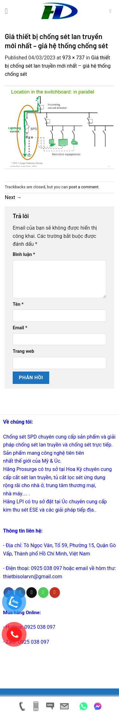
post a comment (83, 187)
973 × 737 (73, 58)
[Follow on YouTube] (55, 592)
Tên (18, 304)
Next (13, 197)
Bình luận (24, 254)
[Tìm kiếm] (111, 11)
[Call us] (43, 592)
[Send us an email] (31, 592)
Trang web (23, 351)
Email (20, 328)
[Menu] (8, 11)
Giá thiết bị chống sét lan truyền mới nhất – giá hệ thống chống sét (57, 66)
